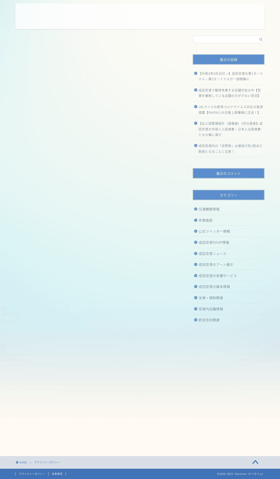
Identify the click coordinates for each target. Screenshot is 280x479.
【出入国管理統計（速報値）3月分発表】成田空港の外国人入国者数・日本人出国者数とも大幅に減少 (231, 129)
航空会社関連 (209, 319)
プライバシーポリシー (32, 474)
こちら (97, 159)
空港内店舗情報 (211, 308)
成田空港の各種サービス (218, 275)
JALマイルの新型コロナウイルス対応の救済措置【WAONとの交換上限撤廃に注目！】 (231, 109)
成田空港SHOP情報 (214, 242)
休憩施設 (206, 220)
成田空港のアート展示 (216, 264)
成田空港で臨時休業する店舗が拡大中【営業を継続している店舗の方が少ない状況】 (230, 93)
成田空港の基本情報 (214, 286)
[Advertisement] (58, 397)
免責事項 (57, 474)
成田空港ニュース (212, 253)
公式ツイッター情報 (214, 231)
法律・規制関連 (211, 297)
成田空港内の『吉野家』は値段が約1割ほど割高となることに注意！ (231, 148)
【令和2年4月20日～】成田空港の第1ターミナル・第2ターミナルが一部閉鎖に (231, 76)
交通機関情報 (209, 208)
